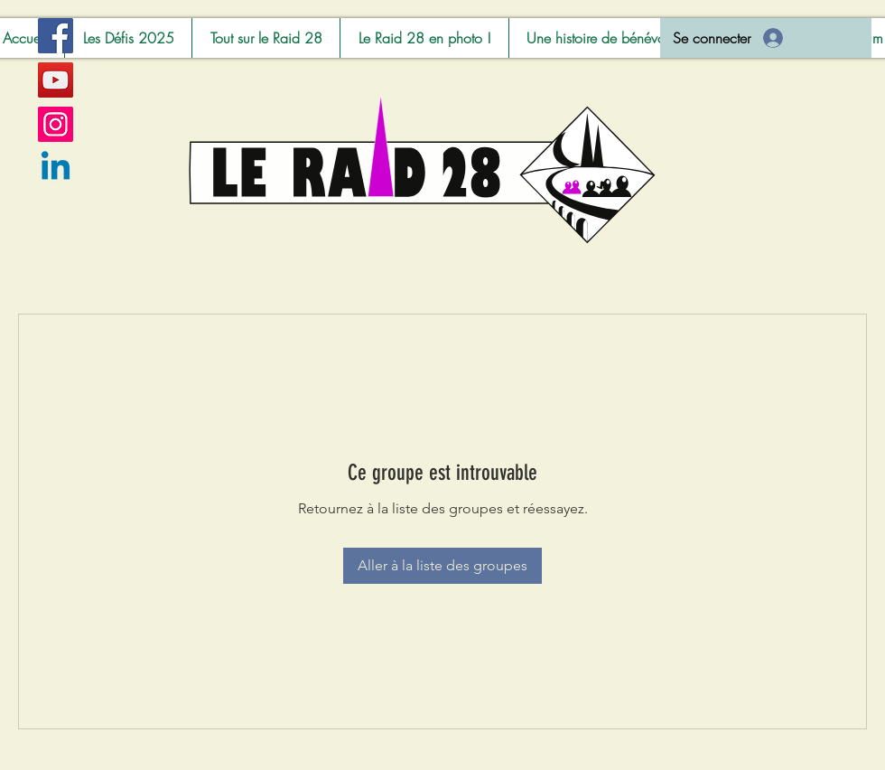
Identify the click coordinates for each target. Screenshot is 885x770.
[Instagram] (55, 124)
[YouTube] (55, 80)
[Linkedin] (55, 168)
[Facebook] (55, 35)
